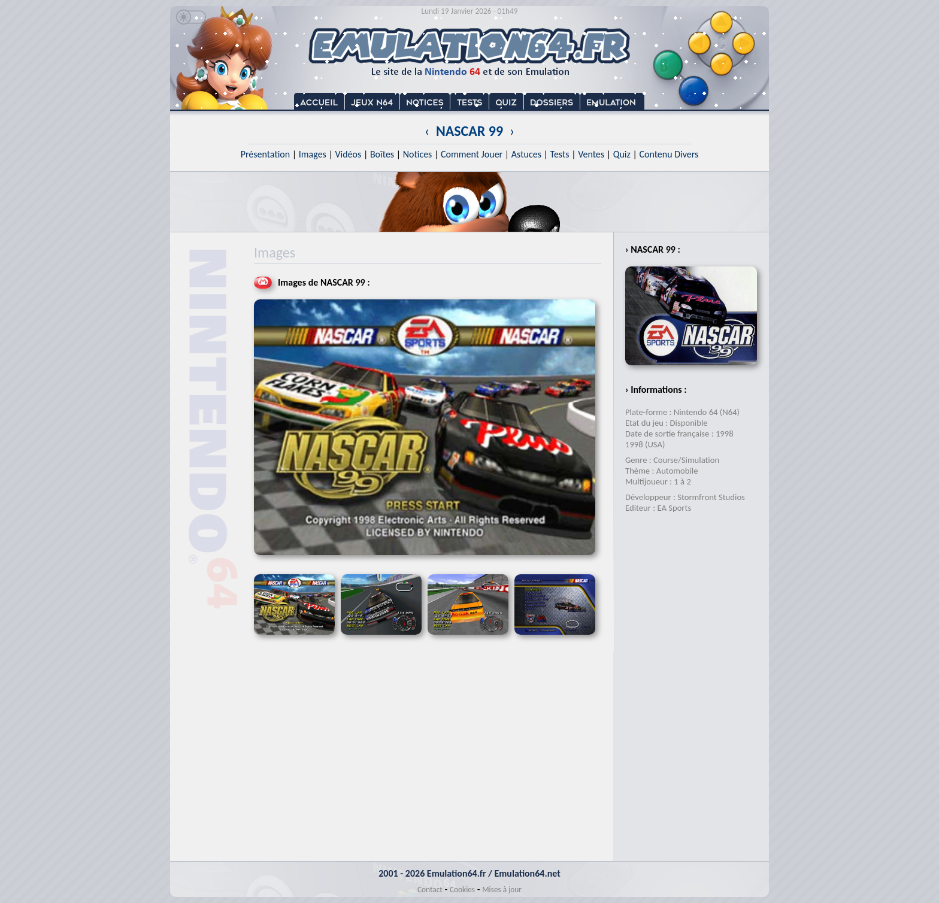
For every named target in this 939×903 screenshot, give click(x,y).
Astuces (526, 154)
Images (312, 154)
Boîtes (382, 154)
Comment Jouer (471, 154)
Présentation (265, 154)
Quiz (622, 154)
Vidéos (348, 154)
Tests (560, 154)
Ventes (591, 154)
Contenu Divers (668, 154)
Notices (417, 154)
